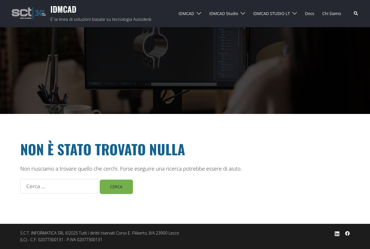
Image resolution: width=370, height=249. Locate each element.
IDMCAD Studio (223, 13)
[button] (356, 13)
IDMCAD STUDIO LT (271, 13)
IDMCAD (63, 9)
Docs (309, 13)
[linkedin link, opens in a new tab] (337, 233)
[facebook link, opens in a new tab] (347, 233)
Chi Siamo (331, 13)
